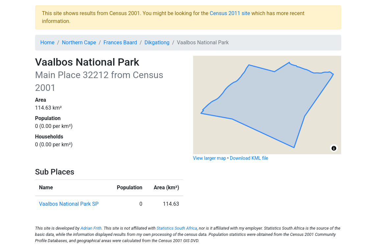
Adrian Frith (91, 228)
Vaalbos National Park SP (69, 204)
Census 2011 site (230, 13)
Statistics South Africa (177, 228)
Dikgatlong (156, 42)
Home (47, 42)
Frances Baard (120, 42)
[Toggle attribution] (334, 148)
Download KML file (249, 158)
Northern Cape (79, 42)
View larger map (209, 158)
